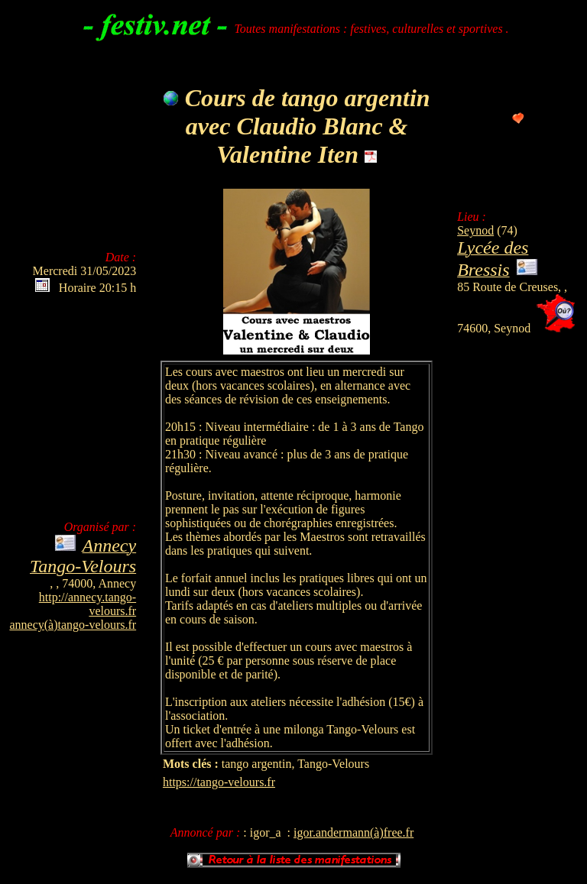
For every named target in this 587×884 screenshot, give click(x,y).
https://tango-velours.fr (219, 782)
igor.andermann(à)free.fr (353, 832)
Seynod (475, 230)
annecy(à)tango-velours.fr (72, 624)
